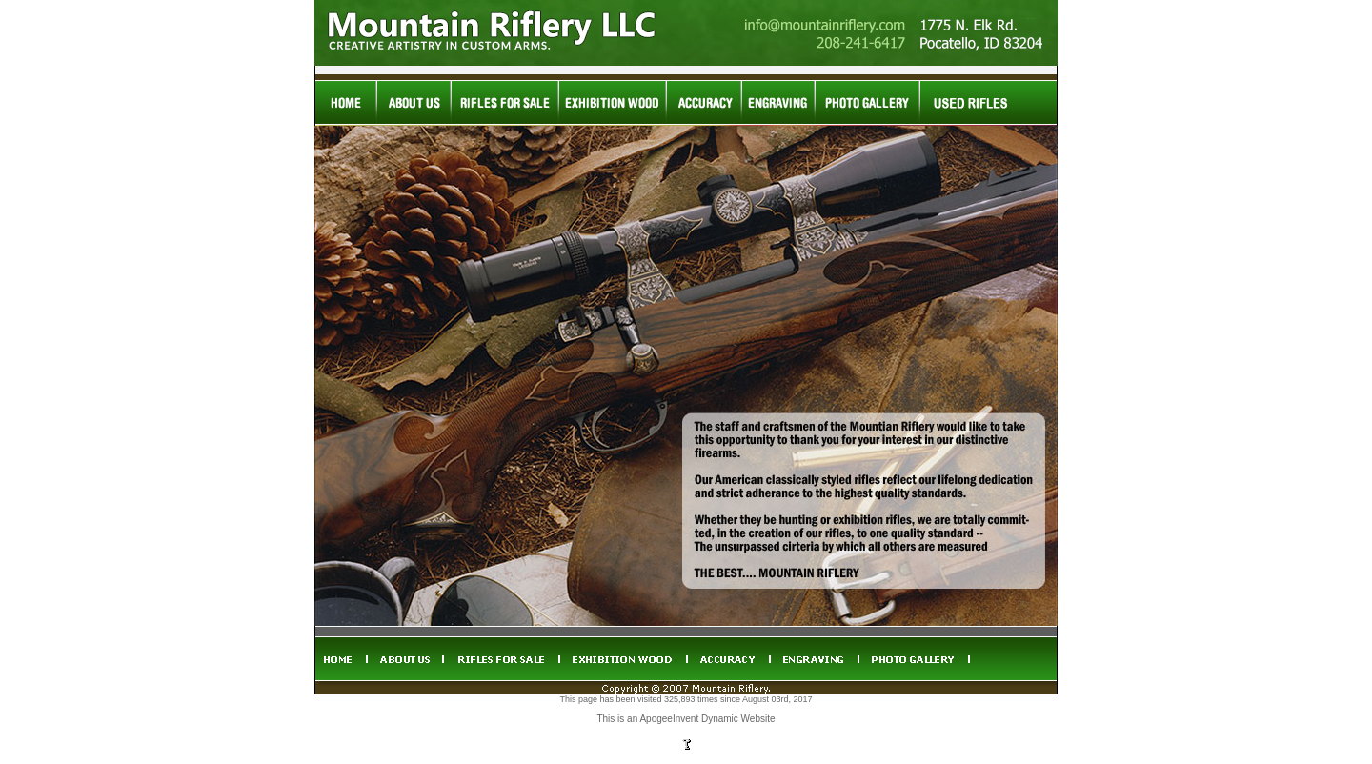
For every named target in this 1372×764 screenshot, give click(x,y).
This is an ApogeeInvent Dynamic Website (685, 719)
